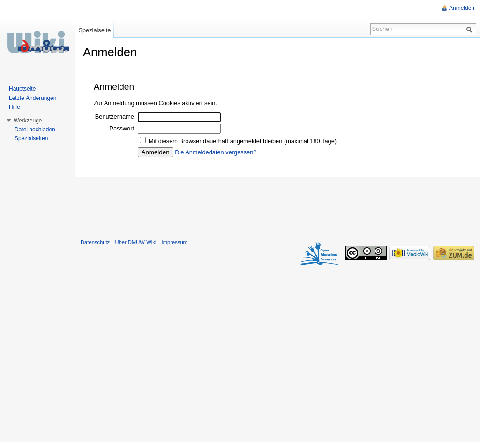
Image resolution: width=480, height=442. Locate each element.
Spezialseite (94, 30)
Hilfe (14, 107)
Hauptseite (22, 88)
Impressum (175, 242)
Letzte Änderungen (32, 98)
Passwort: (122, 128)
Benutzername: (115, 116)
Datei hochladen (35, 129)
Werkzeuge (28, 120)
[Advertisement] (277, 206)
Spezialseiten (31, 138)
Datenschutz (95, 242)
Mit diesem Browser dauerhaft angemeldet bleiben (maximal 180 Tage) (243, 141)
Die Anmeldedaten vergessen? (215, 152)
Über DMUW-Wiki (135, 242)
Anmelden (461, 8)
